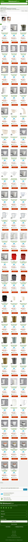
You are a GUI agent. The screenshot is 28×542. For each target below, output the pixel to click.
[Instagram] (1, 508)
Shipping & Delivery (19, 526)
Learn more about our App (7, 499)
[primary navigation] (2, 1)
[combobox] (14, 4)
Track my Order (14, 524)
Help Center (14, 521)
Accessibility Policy (14, 535)
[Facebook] (6, 508)
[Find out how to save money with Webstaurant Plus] (5, 35)
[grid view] (1, 11)
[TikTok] (8, 508)
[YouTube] (3, 508)
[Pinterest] (11, 508)
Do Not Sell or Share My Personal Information (14, 537)
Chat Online (7, 526)
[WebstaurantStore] (14, 503)
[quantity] (1, 42)
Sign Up (25, 489)
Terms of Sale (14, 531)
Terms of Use (14, 534)
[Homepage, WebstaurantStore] (14, 1)
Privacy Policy (14, 532)
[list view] (4, 11)
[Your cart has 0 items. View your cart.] (26, 1)
